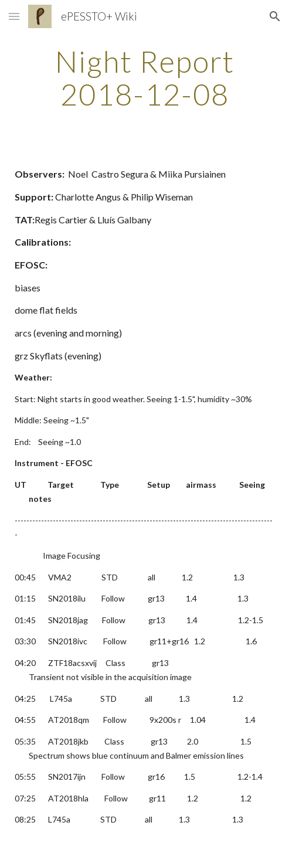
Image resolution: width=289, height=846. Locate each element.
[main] (144, 77)
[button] (14, 16)
